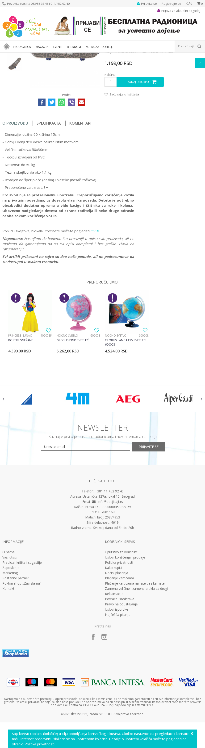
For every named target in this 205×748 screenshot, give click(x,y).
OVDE (95, 287)
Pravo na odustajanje (121, 665)
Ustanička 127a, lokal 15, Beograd (109, 558)
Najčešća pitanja (117, 676)
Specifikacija (49, 179)
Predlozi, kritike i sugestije (22, 624)
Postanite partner (15, 639)
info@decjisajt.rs (110, 563)
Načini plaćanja (116, 634)
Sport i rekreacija (45, 56)
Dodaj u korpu (137, 138)
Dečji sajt (8, 56)
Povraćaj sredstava (119, 660)
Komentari (80, 179)
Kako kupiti (113, 629)
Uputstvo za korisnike (121, 613)
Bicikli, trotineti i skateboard (78, 56)
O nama (8, 613)
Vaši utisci (9, 619)
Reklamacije (114, 655)
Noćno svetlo (67, 391)
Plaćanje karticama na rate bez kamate (135, 645)
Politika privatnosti (119, 624)
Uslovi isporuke (116, 671)
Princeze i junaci (20, 391)
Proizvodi (24, 56)
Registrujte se (171, 3)
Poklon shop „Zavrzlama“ (21, 645)
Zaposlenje (10, 629)
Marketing (10, 634)
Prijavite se (154, 508)
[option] (15, 88)
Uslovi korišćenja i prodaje (125, 619)
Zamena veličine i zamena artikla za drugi (136, 650)
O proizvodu (15, 179)
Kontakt (8, 650)
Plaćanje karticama (119, 639)
